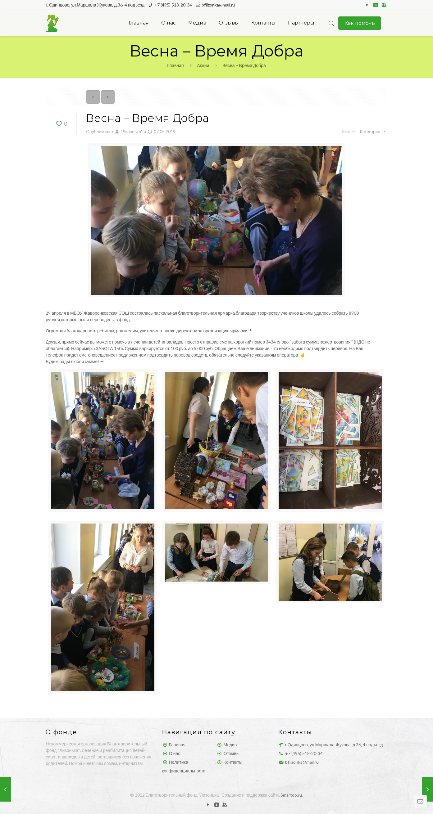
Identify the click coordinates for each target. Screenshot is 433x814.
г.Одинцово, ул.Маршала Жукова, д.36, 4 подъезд (334, 744)
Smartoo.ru (291, 795)
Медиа (230, 744)
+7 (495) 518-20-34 (173, 4)
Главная (175, 65)
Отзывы (231, 753)
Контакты (233, 762)
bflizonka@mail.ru (218, 4)
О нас (174, 753)
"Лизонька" (132, 131)
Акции (203, 65)
